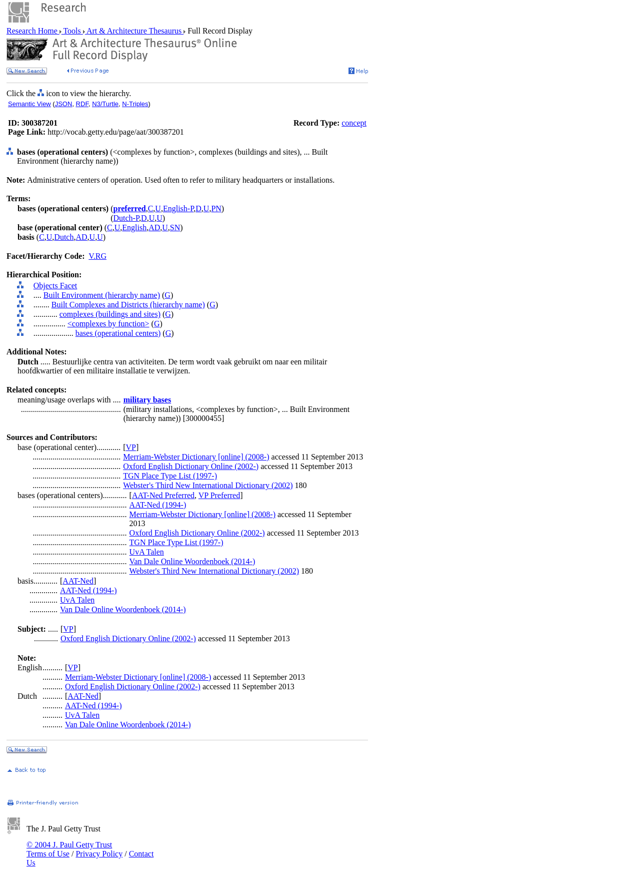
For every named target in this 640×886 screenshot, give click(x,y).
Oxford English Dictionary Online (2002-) (190, 466)
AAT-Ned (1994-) (158, 505)
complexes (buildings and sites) (110, 314)
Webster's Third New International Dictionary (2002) (207, 485)
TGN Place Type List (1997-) (170, 476)
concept (354, 123)
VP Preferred (219, 495)
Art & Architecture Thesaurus (134, 31)
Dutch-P (127, 218)
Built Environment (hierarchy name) (102, 295)
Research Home (33, 31)
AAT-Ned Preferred (163, 495)
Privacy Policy (99, 853)
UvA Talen (147, 552)
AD (154, 227)
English (134, 227)
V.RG (97, 256)
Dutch (64, 237)
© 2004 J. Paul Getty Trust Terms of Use (69, 849)
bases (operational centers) (118, 333)
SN (175, 227)
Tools (72, 31)
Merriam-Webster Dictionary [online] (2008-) (196, 457)
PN (216, 208)
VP (131, 447)
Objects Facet (56, 285)
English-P (178, 208)
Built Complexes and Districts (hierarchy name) (128, 304)
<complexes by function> (109, 323)
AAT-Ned (78, 581)
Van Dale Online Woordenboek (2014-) (193, 561)
